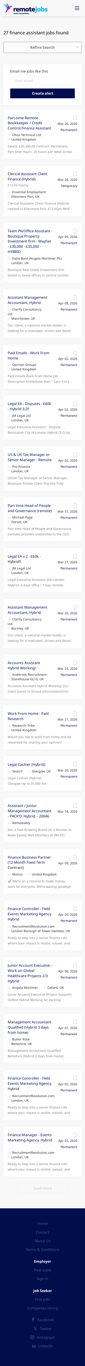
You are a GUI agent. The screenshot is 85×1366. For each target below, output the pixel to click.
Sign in (42, 1278)
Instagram (46, 1337)
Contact (42, 1232)
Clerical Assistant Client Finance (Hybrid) (27, 176)
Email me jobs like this (29, 71)
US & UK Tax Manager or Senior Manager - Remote (30, 457)
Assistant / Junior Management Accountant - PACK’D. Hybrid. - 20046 (29, 811)
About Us (43, 1240)
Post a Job (42, 1269)
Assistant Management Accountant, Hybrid (27, 300)
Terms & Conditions (42, 1249)
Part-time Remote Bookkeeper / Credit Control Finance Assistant (29, 123)
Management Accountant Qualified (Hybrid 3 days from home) (29, 1027)
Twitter (46, 1328)
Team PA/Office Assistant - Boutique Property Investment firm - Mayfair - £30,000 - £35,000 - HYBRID (30, 241)
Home (42, 1223)
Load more (42, 1188)
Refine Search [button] (42, 47)
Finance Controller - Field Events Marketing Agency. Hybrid (30, 914)
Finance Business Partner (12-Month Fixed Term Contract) (29, 862)
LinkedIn (45, 1345)
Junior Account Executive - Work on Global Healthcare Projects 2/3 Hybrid (30, 973)
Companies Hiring (42, 1307)
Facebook (45, 1319)
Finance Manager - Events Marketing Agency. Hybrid (30, 1137)
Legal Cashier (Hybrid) (26, 764)
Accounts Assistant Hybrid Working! (24, 665)
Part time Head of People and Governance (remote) (30, 508)
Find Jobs (42, 1299)
